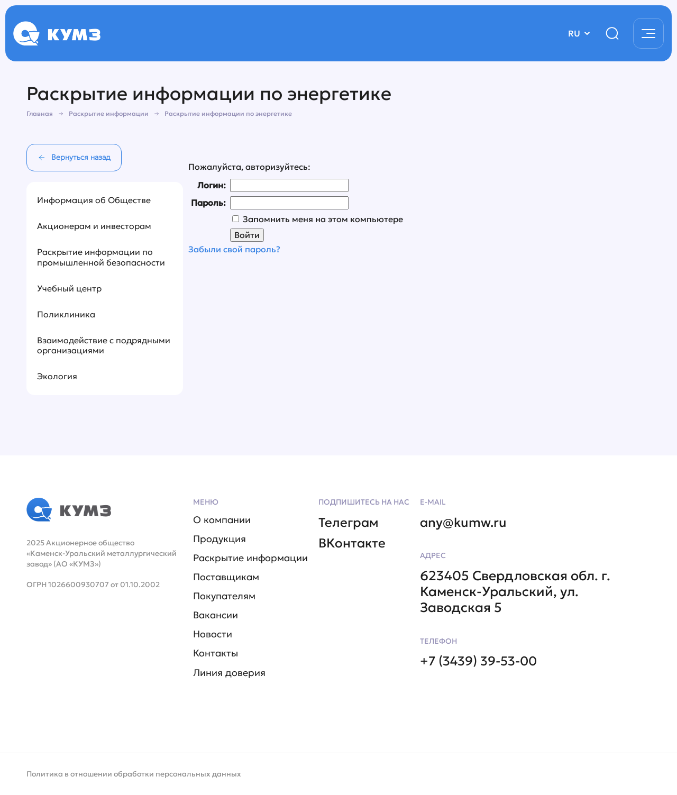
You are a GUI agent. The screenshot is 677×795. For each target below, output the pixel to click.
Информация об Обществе (94, 200)
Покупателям (224, 595)
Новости (212, 634)
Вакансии (215, 614)
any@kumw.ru (464, 520)
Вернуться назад (74, 157)
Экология (57, 376)
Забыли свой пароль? (234, 251)
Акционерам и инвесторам (94, 226)
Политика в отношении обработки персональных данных (133, 774)
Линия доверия (229, 673)
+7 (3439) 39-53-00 (482, 660)
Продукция (219, 537)
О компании (222, 518)
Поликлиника (66, 314)
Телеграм (349, 520)
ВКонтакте (353, 541)
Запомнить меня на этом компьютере (322, 220)
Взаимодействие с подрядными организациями (103, 345)
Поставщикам (226, 576)
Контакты (215, 654)
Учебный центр (69, 288)
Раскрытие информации (250, 557)
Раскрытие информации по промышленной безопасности (101, 256)
